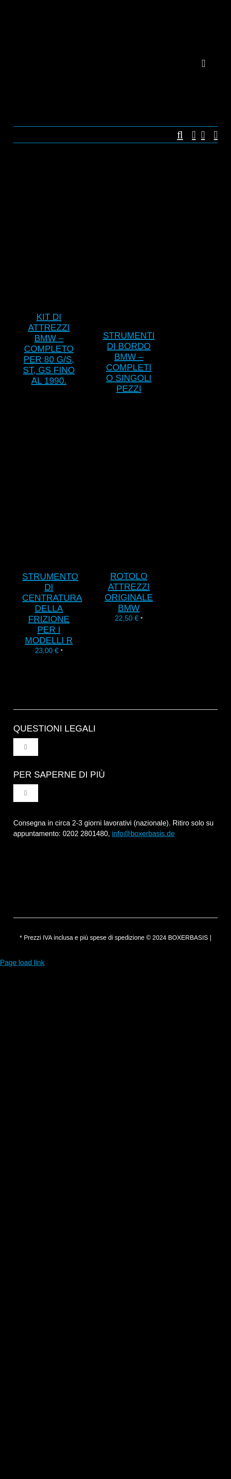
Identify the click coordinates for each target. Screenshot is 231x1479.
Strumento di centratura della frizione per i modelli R (52, 608)
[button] (175, 135)
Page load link (22, 962)
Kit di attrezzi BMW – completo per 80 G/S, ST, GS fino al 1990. (49, 348)
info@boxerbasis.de (143, 833)
